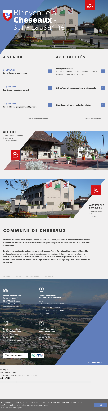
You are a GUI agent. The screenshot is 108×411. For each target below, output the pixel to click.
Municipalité (9, 138)
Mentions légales (32, 276)
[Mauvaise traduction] (7, 378)
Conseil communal (11, 141)
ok (100, 405)
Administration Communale (14, 136)
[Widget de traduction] (15, 355)
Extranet (6, 276)
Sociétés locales (96, 211)
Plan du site (48, 276)
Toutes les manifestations (40, 119)
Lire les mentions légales (12, 407)
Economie (94, 214)
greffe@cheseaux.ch (11, 307)
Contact (18, 276)
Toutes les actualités (95, 119)
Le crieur (94, 216)
